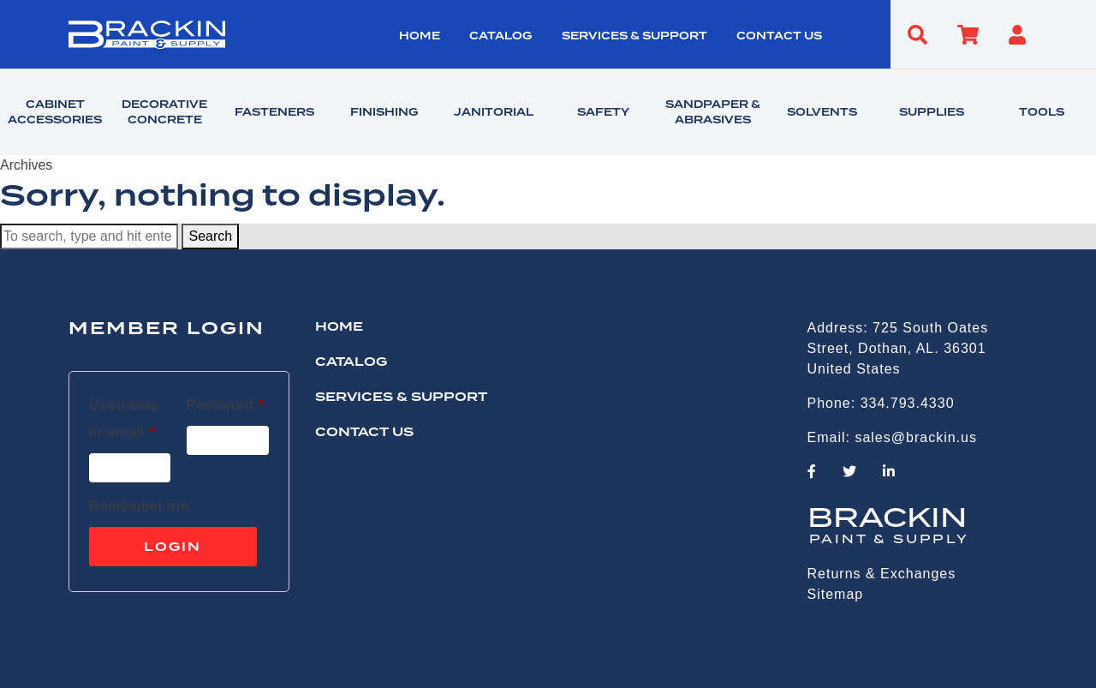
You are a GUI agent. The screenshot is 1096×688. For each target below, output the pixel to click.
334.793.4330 (908, 403)
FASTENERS (274, 112)
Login (172, 546)
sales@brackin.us (916, 437)
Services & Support (634, 36)
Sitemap (835, 594)
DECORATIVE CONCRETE (164, 112)
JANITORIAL (493, 112)
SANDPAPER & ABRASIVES (712, 112)
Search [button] (210, 236)
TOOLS (1041, 112)
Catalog (500, 36)
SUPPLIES (931, 112)
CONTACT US (779, 36)
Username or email (129, 419)
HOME (419, 36)
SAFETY (603, 112)
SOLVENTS (822, 112)
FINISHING (384, 112)
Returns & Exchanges (881, 573)
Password (226, 402)
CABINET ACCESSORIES (55, 112)
